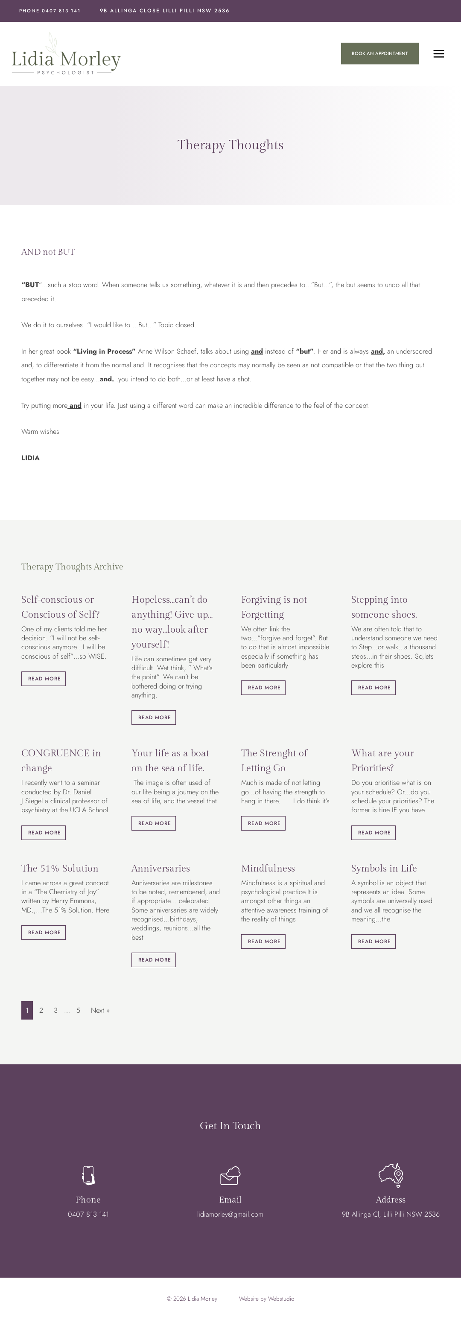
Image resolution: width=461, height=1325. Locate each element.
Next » (100, 1011)
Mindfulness (268, 869)
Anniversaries (160, 869)
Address (391, 1204)
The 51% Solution (60, 869)
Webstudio (281, 1300)
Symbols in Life (384, 869)
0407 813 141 (88, 1218)
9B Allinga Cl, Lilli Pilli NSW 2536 (391, 1218)
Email (230, 1204)
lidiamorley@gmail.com (230, 1218)
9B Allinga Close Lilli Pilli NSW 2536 (165, 11)
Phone (88, 1204)
